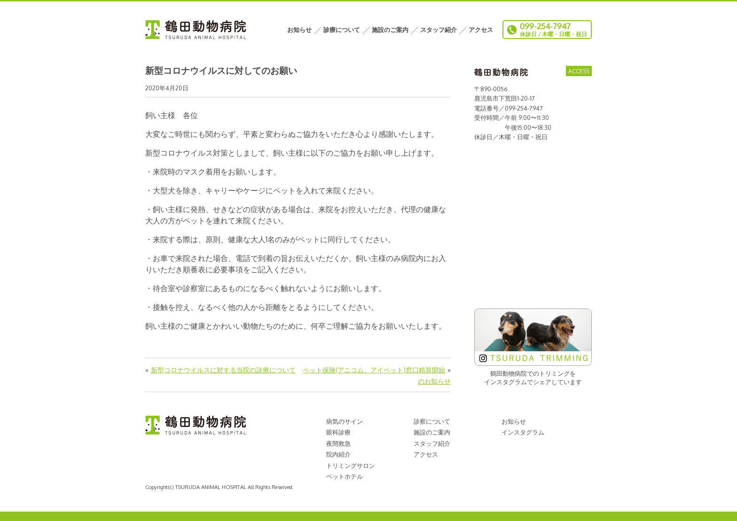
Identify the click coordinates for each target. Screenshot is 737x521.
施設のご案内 (390, 29)
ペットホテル (344, 476)
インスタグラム (523, 432)
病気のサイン (344, 421)
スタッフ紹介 (438, 29)
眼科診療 (338, 432)
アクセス (481, 29)
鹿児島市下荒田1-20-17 (504, 98)
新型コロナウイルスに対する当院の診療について (223, 369)
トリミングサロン (350, 465)
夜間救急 (338, 443)
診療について (341, 29)
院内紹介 (338, 454)
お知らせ (299, 29)
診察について (432, 421)
